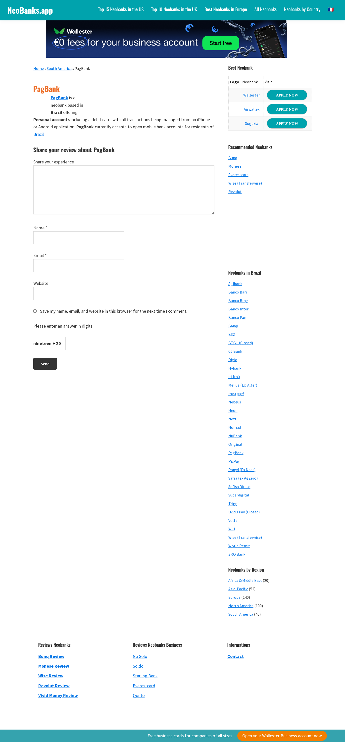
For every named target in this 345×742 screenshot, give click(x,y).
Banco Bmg (238, 300)
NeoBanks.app (30, 10)
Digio (232, 359)
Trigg (233, 503)
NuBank (235, 435)
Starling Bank (145, 676)
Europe (234, 597)
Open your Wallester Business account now (282, 736)
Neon (233, 410)
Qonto (139, 695)
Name (40, 228)
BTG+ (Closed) (240, 342)
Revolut (235, 191)
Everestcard (238, 174)
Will (231, 528)
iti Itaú (234, 376)
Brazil (38, 134)
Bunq (232, 157)
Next (232, 418)
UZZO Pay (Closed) (244, 511)
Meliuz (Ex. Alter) (242, 385)
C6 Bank (235, 351)
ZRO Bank (236, 554)
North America (240, 605)
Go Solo (140, 656)
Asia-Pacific (238, 588)
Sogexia (251, 123)
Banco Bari (237, 292)
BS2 (231, 334)
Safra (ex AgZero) (243, 478)
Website (40, 283)
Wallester (251, 95)
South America (240, 614)
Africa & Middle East (245, 580)
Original (235, 444)
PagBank (236, 452)
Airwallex (251, 109)
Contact (235, 656)
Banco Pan (237, 317)
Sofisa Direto (239, 486)
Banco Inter (238, 308)
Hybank (234, 368)
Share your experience (53, 162)
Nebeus (234, 401)
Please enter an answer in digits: (63, 326)
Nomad (234, 427)
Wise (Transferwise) (245, 183)
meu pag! (236, 393)
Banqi (233, 325)
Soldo (138, 666)
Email (40, 255)
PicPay (234, 461)
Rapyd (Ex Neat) (241, 469)
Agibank (235, 283)
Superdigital (238, 495)
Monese (235, 166)
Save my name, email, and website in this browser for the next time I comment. (113, 311)
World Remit (239, 545)
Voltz (233, 520)
